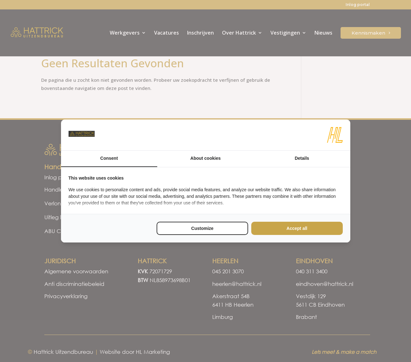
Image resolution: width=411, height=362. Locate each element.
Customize (202, 228)
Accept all (296, 228)
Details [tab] (302, 158)
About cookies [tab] (205, 158)
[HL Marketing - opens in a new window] (335, 135)
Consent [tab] (109, 158)
